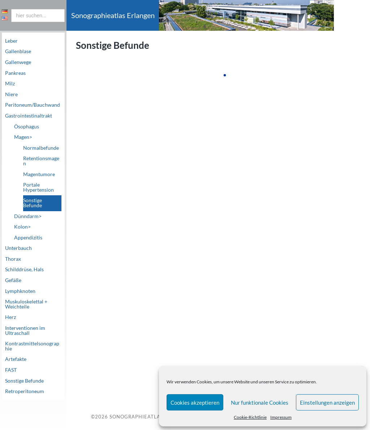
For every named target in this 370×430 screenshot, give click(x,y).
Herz (10, 317)
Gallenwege (18, 62)
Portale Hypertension (38, 187)
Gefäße (13, 280)
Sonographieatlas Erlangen (151, 417)
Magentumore (39, 174)
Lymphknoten (20, 291)
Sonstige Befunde (32, 202)
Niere (11, 94)
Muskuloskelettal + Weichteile (26, 304)
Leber (11, 41)
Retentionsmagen (41, 161)
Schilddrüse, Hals (24, 269)
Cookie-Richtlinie (250, 417)
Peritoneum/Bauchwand (32, 105)
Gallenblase (18, 51)
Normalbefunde (41, 148)
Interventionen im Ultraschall (25, 330)
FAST (11, 370)
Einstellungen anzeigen (327, 402)
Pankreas (15, 73)
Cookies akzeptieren (195, 402)
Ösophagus (26, 126)
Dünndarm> (28, 216)
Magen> (23, 137)
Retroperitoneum (24, 391)
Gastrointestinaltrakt (28, 116)
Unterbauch (18, 248)
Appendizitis (28, 237)
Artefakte (15, 359)
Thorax (13, 259)
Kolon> (22, 227)
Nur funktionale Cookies (259, 402)
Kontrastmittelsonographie (32, 346)
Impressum (281, 417)
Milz (10, 83)
